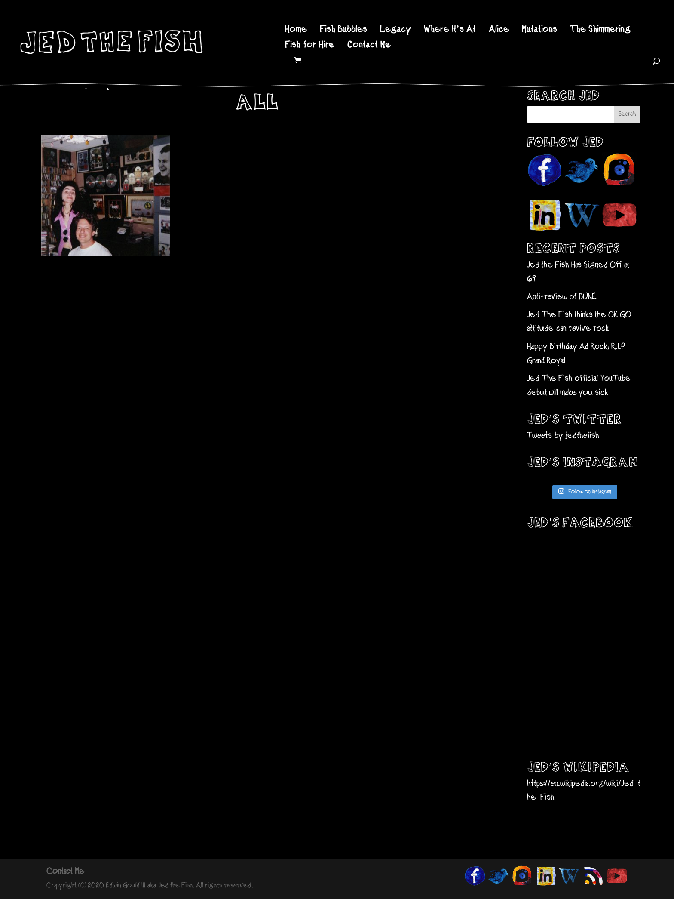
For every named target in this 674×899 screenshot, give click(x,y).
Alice (499, 31)
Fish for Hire (309, 46)
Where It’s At (450, 31)
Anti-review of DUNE (562, 297)
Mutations (539, 31)
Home (296, 31)
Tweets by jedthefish (563, 436)
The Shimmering (600, 31)
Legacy (395, 31)
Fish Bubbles (343, 31)
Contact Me (369, 46)
